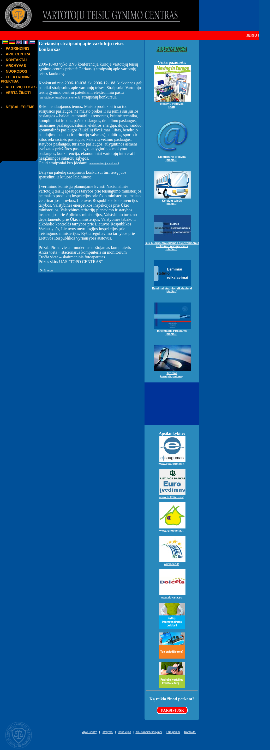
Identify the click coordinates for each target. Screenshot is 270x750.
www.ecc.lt (172, 562)
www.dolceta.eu (172, 595)
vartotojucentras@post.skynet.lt (60, 97)
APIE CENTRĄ (18, 54)
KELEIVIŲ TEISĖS (21, 87)
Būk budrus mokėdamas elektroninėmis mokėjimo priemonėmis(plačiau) (172, 244)
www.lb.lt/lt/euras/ (172, 495)
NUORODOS (16, 71)
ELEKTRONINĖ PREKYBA (16, 79)
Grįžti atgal (46, 270)
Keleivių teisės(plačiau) (172, 200)
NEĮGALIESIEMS (20, 107)
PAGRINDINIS (17, 48)
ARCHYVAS (16, 65)
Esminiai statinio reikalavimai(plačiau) (172, 288)
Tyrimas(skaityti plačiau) (172, 372)
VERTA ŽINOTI (18, 93)
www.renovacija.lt (172, 528)
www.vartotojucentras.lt (104, 163)
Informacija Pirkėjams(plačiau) (172, 330)
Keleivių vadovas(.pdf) (172, 103)
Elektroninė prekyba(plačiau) (172, 156)
